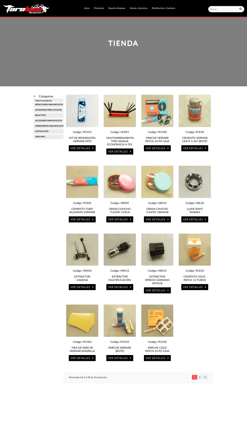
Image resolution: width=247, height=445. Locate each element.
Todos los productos (43, 100)
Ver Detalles (82, 148)
